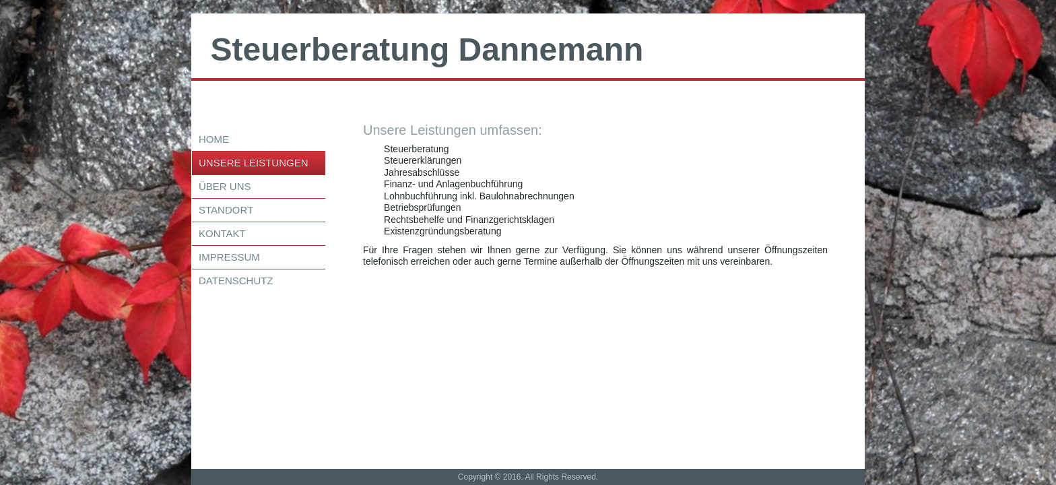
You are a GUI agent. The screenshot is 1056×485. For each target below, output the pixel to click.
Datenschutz (236, 280)
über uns (225, 186)
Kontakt (222, 233)
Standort (226, 210)
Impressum (229, 257)
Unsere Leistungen (253, 162)
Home (214, 139)
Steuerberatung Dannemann (427, 49)
